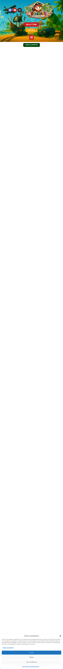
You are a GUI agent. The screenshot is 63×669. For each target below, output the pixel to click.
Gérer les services (8, 648)
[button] (60, 636)
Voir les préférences (31, 662)
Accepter (31, 653)
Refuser (31, 657)
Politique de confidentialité (30, 666)
